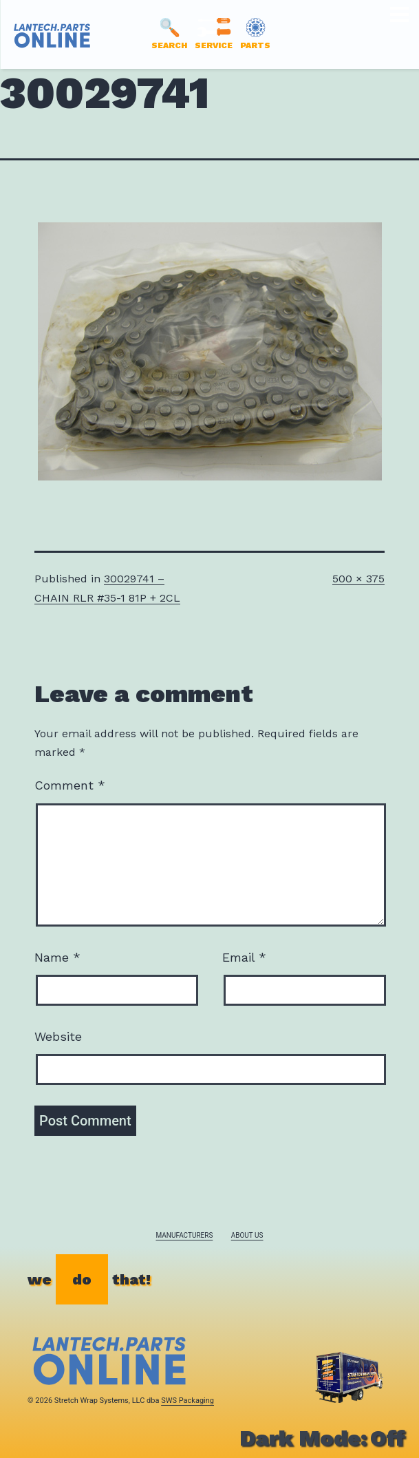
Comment (69, 785)
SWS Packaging (187, 1400)
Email (244, 957)
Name (57, 957)
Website (58, 1036)
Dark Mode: (322, 1438)
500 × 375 (358, 578)
